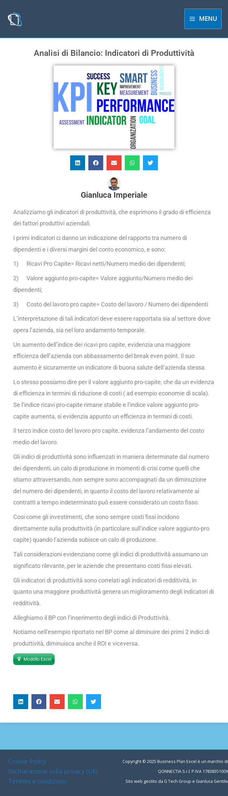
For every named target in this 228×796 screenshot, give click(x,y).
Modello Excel (37, 659)
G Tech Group (177, 781)
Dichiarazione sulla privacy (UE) (53, 771)
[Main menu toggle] (203, 18)
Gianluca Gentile (212, 781)
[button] (77, 162)
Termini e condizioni (37, 781)
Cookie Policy (27, 761)
